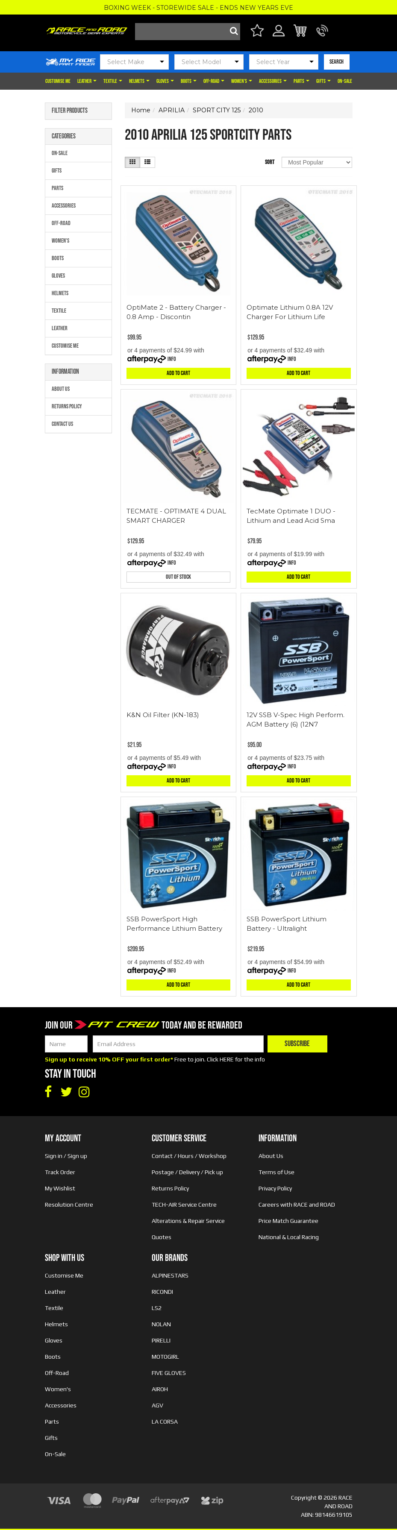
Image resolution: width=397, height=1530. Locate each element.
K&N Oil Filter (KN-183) (162, 715)
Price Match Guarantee (288, 1220)
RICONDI (162, 1291)
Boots (189, 81)
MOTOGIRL (165, 1356)
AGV (157, 1405)
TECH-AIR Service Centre (184, 1204)
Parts (301, 81)
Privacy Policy (275, 1188)
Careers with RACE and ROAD (297, 1204)
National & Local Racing (289, 1237)
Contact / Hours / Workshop (189, 1155)
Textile (112, 81)
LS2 (157, 1307)
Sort (269, 162)
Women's (241, 81)
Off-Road (213, 81)
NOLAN (161, 1324)
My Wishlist (60, 1188)
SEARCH (336, 61)
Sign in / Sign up (66, 1155)
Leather (87, 81)
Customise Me (58, 81)
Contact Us (62, 424)
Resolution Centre (69, 1204)
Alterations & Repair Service (188, 1220)
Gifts (323, 81)
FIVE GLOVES (169, 1372)
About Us (61, 389)
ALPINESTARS (170, 1275)
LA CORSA (165, 1421)
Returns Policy (67, 406)
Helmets (139, 81)
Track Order (60, 1172)
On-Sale (345, 81)
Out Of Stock (178, 576)
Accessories (273, 81)
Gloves (165, 81)
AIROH (160, 1389)
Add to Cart (178, 373)
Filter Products (70, 111)
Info (172, 359)
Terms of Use (276, 1172)
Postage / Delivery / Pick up (187, 1172)
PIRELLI (161, 1340)
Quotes (161, 1237)
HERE (227, 1059)
